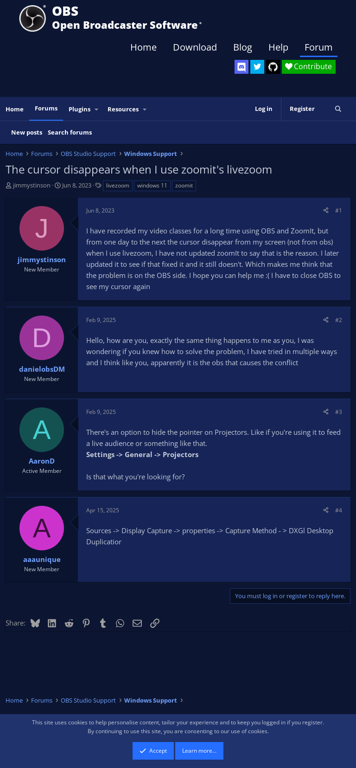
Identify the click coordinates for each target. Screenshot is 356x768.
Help (278, 47)
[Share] (326, 210)
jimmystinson (32, 185)
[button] (96, 109)
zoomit (184, 185)
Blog (242, 47)
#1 (338, 210)
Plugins (79, 109)
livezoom (117, 185)
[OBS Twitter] (257, 67)
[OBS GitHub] (273, 67)
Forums (46, 108)
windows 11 (152, 185)
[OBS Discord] (241, 67)
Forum (319, 47)
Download (195, 47)
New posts (26, 132)
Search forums (70, 132)
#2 (338, 320)
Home (143, 47)
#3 (338, 412)
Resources (123, 109)
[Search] (338, 108)
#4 (338, 510)
